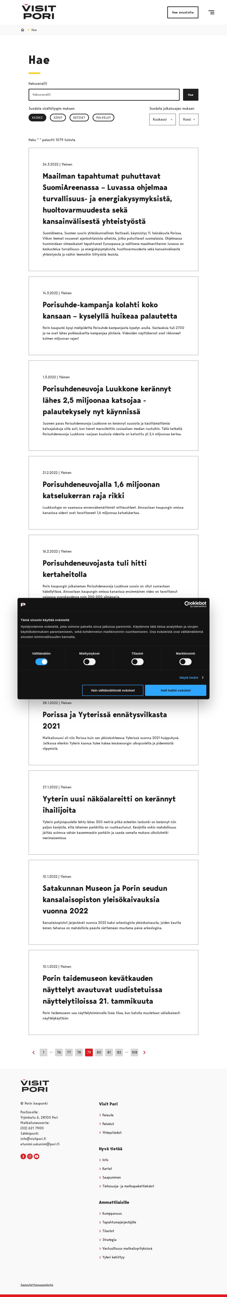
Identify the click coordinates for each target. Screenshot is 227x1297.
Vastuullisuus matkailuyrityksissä (125, 1248)
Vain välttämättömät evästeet (113, 690)
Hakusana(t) (38, 84)
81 (109, 1052)
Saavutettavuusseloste (36, 1285)
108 (134, 1052)
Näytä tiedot (189, 677)
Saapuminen (110, 1177)
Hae (191, 95)
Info (103, 1160)
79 (89, 1052)
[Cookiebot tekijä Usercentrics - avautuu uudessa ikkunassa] (187, 604)
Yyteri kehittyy (111, 1257)
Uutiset (79, 117)
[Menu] (211, 12)
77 (69, 1052)
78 (79, 1052)
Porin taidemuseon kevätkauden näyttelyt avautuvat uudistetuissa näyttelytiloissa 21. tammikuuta (102, 989)
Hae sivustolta (183, 12)
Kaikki (39, 117)
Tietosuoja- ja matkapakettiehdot (126, 1186)
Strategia (107, 1240)
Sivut (58, 117)
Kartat (105, 1169)
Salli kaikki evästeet (176, 690)
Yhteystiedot (110, 1133)
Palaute (106, 1115)
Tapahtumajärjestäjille (117, 1222)
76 (59, 1052)
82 (119, 1052)
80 (99, 1052)
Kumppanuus (110, 1213)
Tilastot (106, 1231)
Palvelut (103, 117)
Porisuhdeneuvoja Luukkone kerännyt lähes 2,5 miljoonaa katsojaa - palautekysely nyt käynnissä (107, 400)
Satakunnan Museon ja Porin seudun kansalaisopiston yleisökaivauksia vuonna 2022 (105, 899)
